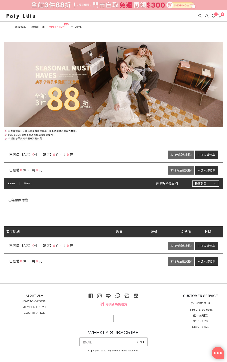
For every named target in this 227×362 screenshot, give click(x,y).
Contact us (200, 303)
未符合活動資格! (181, 154)
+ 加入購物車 (206, 154)
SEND (140, 342)
